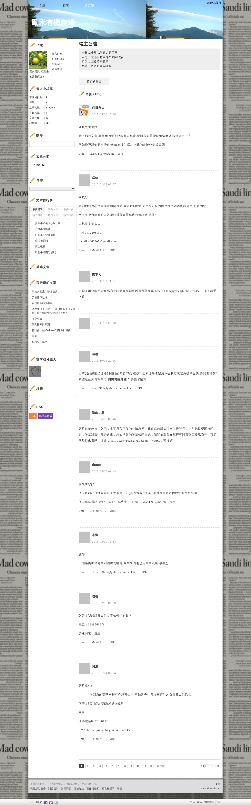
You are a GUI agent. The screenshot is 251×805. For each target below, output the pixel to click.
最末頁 (161, 766)
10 (138, 766)
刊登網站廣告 (38, 788)
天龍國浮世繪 (39, 297)
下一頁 (148, 766)
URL (113, 250)
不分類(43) (39, 164)
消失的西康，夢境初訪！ (46, 291)
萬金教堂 (40, 246)
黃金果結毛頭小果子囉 (48, 223)
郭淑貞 (168, 440)
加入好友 (57, 53)
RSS (33, 415)
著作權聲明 (92, 788)
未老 (34, 336)
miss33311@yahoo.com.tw (108, 388)
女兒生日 (37, 318)
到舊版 (84, 24)
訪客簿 (89, 5)
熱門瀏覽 (37, 215)
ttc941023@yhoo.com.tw (136, 440)
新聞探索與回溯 (41, 324)
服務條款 (79, 788)
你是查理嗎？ (39, 341)
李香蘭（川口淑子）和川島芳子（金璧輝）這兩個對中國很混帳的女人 (53, 311)
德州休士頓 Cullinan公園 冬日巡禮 (51, 330)
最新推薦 (68, 209)
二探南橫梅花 (42, 229)
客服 (119, 788)
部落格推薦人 (46, 359)
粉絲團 (38, 801)
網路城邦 (209, 801)
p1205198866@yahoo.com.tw (110, 572)
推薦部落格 (58, 58)
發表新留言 (94, 81)
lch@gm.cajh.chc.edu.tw (183, 290)
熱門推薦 (68, 215)
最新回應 (53, 209)
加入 (199, 801)
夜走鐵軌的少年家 (42, 303)
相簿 (66, 5)
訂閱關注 (57, 63)
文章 (42, 5)
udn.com (216, 788)
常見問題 (66, 788)
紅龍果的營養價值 (45, 234)
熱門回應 (53, 215)
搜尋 (71, 144)
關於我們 (53, 788)
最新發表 (37, 209)
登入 (192, 801)
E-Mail (94, 250)
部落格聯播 (45, 415)
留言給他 (57, 69)
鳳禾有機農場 (53, 23)
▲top (218, 783)
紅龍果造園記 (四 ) (45, 252)
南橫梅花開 (41, 240)
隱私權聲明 (108, 788)
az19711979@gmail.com (106, 153)
